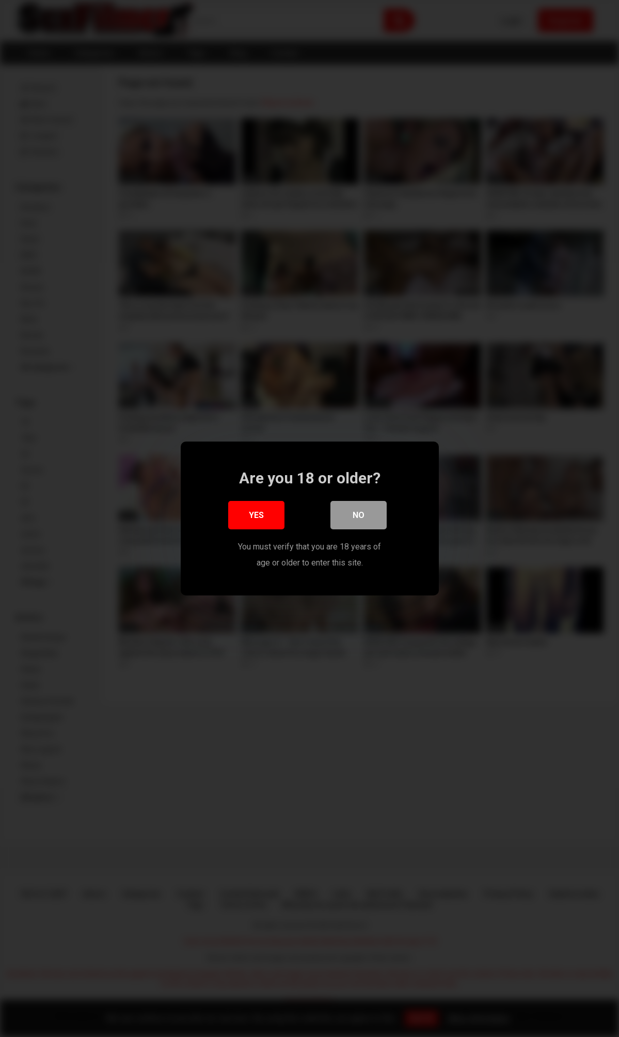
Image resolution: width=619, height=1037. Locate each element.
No (358, 516)
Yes (256, 516)
